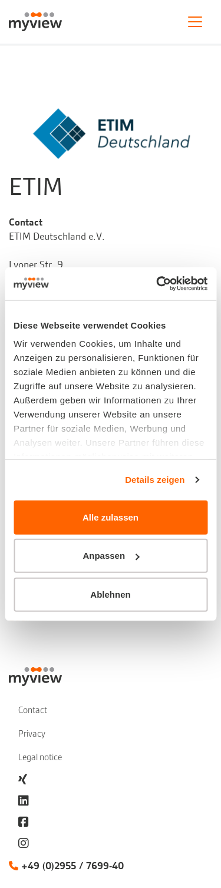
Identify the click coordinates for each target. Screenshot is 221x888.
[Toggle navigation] (195, 21)
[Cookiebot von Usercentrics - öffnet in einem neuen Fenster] (157, 283)
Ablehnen (110, 594)
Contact (32, 710)
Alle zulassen (110, 517)
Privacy (31, 734)
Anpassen (111, 556)
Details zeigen (154, 480)
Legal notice (40, 757)
